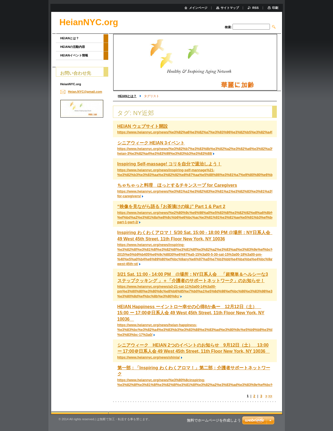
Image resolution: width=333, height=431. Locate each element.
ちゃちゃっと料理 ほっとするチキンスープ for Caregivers (177, 185)
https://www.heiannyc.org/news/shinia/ (148, 357)
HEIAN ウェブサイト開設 (142, 126)
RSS (255, 7)
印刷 (275, 7)
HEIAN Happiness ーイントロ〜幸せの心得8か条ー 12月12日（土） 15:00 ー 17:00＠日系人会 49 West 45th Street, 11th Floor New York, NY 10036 (191, 312)
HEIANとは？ (127, 96)
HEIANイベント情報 (74, 55)
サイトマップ (230, 7)
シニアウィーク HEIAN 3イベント (151, 143)
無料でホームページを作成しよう (214, 420)
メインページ (198, 7)
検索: (228, 27)
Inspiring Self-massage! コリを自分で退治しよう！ (169, 164)
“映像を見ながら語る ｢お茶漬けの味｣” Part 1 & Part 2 (171, 206)
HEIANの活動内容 (72, 46)
